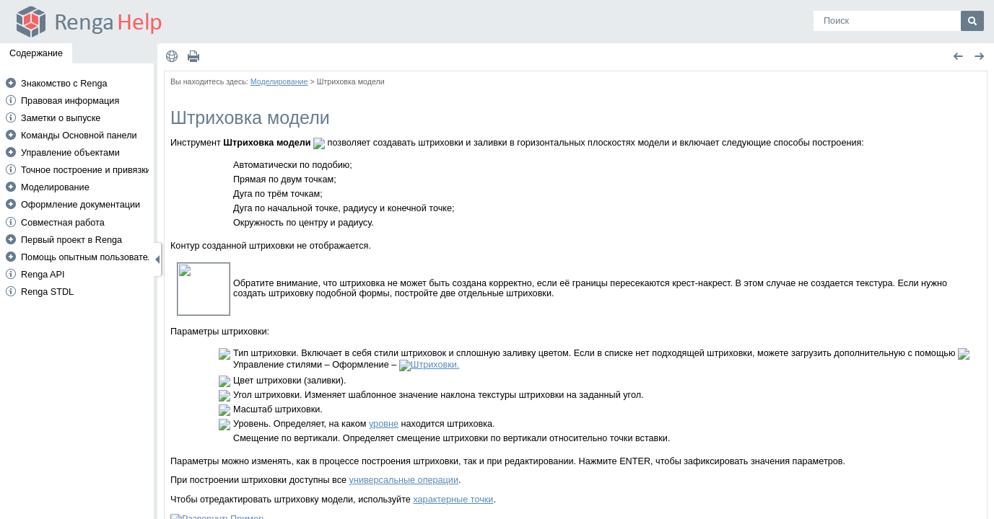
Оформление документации (80, 205)
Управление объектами (70, 153)
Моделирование (55, 187)
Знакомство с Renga (64, 84)
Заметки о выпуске (60, 118)
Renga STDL (47, 292)
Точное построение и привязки (86, 170)
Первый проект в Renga (71, 240)
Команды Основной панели (79, 135)
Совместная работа (63, 223)
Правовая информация (70, 101)
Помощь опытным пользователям (92, 257)
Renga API (43, 275)
